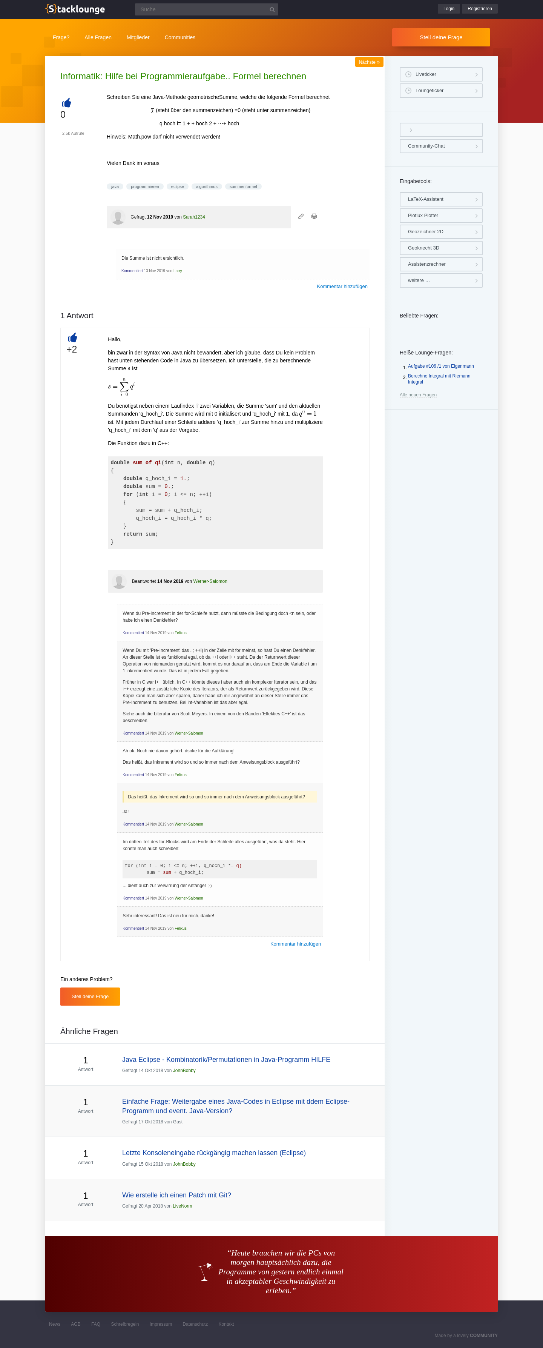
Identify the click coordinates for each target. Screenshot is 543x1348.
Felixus (181, 633)
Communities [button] (180, 37)
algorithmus (207, 186)
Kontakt (226, 1324)
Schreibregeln (125, 1324)
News (54, 1324)
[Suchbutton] (272, 9)
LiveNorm (182, 1206)
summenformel (243, 186)
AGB (75, 1324)
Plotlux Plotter (423, 215)
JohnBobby (184, 1070)
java (115, 186)
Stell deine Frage (441, 37)
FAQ (95, 1324)
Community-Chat (426, 146)
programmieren (145, 186)
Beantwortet (144, 581)
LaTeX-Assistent (425, 199)
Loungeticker (429, 90)
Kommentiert (132, 271)
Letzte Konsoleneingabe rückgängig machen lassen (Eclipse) (214, 1153)
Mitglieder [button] (138, 37)
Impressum (161, 1324)
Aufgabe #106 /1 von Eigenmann (441, 366)
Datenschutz (195, 1324)
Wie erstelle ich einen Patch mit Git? (176, 1195)
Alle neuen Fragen (418, 394)
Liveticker (426, 74)
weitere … (419, 280)
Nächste (369, 62)
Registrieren (480, 8)
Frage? (61, 37)
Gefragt (138, 217)
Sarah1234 (194, 217)
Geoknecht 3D (423, 248)
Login (448, 8)
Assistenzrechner (427, 264)
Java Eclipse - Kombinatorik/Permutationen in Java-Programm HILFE (226, 1059)
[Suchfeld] (206, 9)
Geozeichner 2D (425, 231)
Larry (177, 271)
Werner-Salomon (210, 581)
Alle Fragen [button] (98, 37)
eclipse (177, 186)
